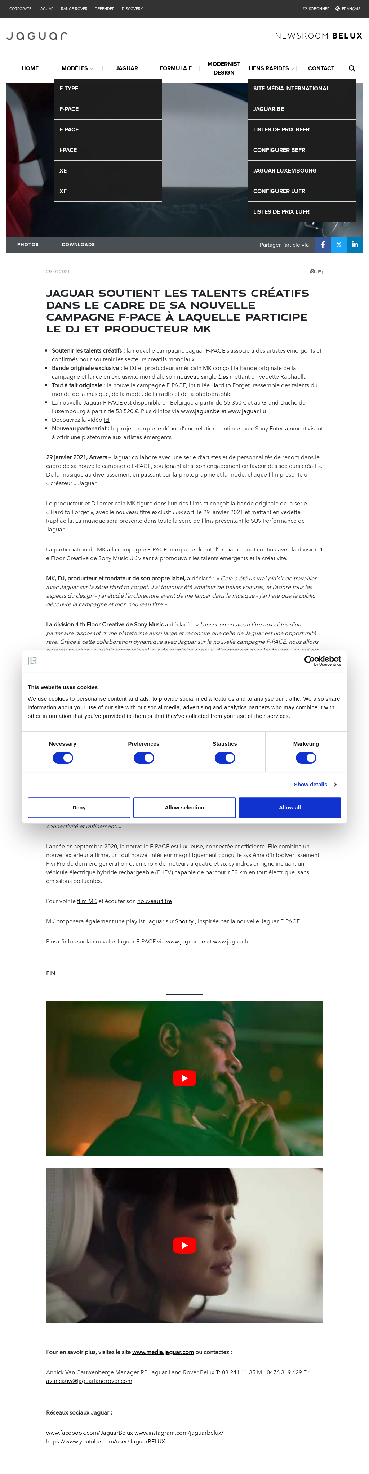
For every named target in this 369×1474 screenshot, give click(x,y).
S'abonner (316, 9)
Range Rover (74, 9)
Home (30, 68)
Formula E (176, 68)
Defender (105, 9)
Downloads (78, 244)
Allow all (290, 807)
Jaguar (46, 9)
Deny (79, 807)
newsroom (319, 35)
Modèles (75, 68)
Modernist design (224, 68)
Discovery (132, 9)
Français (347, 9)
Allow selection (184, 807)
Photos (28, 244)
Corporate (20, 9)
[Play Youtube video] (184, 1078)
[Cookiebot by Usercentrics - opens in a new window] (309, 661)
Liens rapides (269, 68)
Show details (311, 784)
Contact (321, 68)
